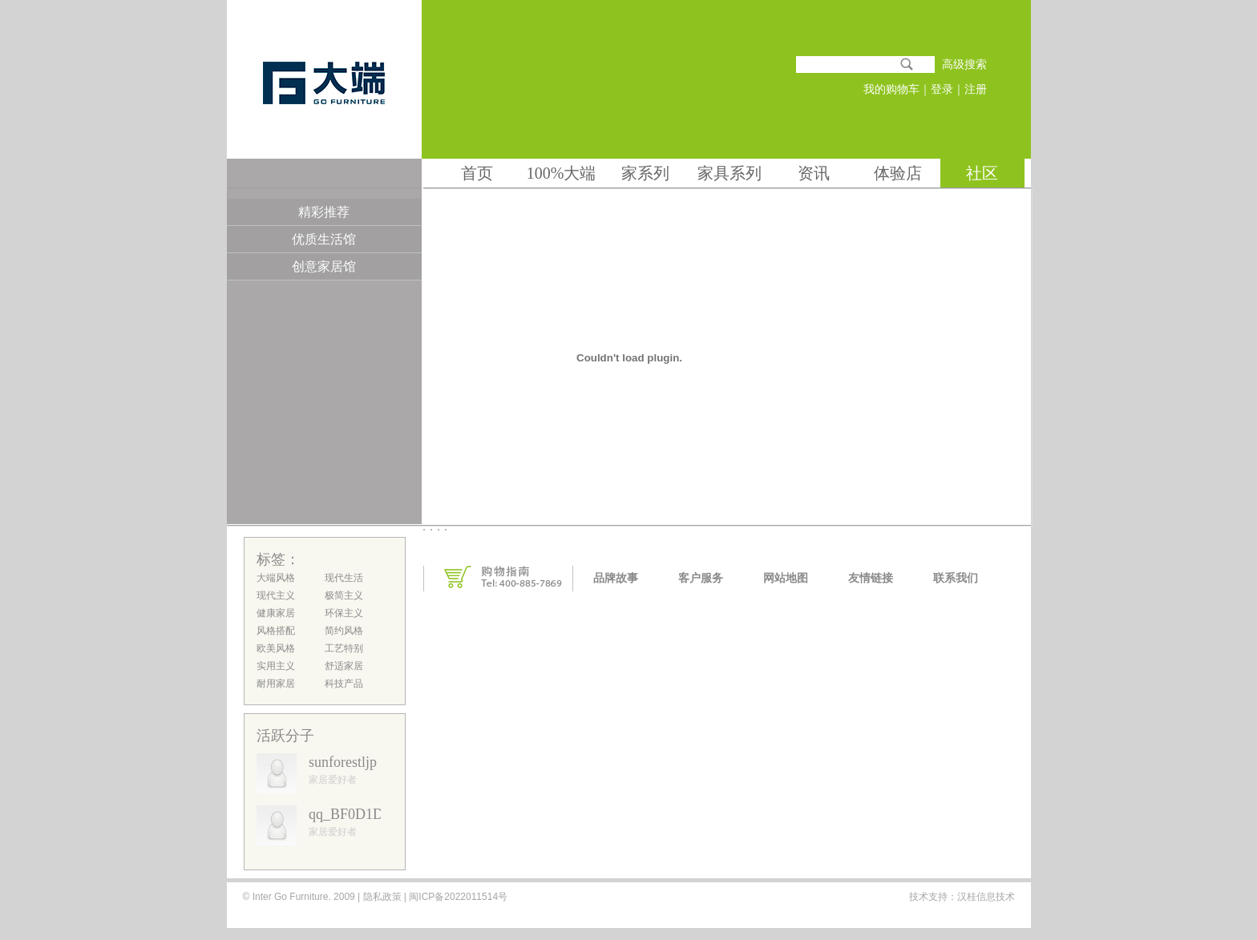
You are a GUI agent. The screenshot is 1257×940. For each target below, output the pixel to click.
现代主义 (276, 595)
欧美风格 (276, 648)
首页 (477, 173)
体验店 (898, 173)
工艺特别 (344, 648)
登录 (942, 89)
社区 (982, 173)
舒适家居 (344, 666)
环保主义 (344, 613)
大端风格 (276, 577)
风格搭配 (276, 630)
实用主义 (276, 666)
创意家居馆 (324, 266)
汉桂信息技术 (986, 896)
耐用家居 (276, 683)
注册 (975, 89)
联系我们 (955, 578)
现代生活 (344, 577)
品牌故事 (615, 578)
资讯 (814, 173)
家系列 (645, 173)
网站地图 (785, 578)
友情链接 (870, 578)
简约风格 (344, 630)
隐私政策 (382, 896)
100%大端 (561, 173)
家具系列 (729, 173)
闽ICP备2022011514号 (456, 896)
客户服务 (700, 578)
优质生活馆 (324, 239)
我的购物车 (891, 89)
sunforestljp (343, 762)
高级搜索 (964, 64)
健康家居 (276, 613)
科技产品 (344, 683)
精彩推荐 (324, 212)
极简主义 (344, 595)
